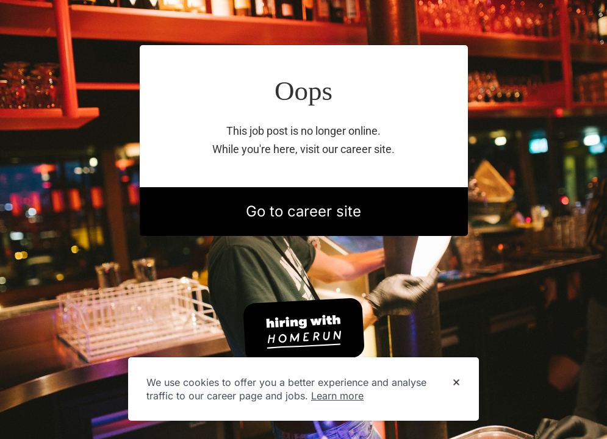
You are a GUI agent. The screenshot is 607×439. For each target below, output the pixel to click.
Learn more (337, 396)
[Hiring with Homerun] (304, 330)
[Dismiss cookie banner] (456, 383)
